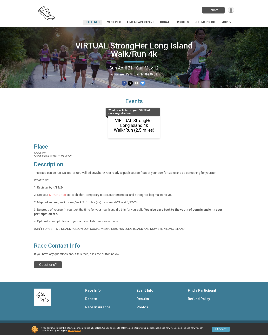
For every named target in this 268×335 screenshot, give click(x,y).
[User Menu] (231, 10)
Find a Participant (140, 22)
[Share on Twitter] (130, 83)
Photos (142, 311)
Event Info (113, 22)
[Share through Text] (142, 83)
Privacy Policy (74, 330)
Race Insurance (97, 311)
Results (183, 22)
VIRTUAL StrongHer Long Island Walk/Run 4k (134, 50)
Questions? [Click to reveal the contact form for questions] (48, 269)
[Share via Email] (136, 83)
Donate (213, 10)
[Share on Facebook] (124, 83)
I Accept (220, 329)
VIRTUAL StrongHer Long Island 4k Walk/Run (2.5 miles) (134, 129)
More (225, 22)
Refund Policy (205, 22)
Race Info (93, 22)
